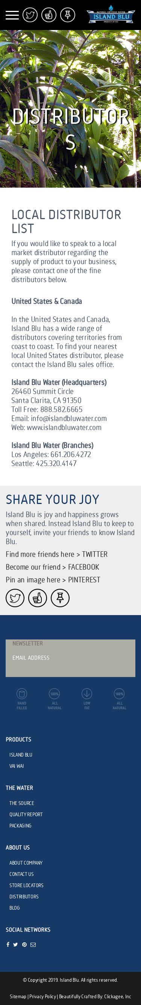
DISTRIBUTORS (23, 897)
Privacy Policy (42, 996)
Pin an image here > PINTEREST (53, 580)
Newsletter (27, 644)
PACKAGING (20, 826)
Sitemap (18, 996)
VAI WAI (16, 766)
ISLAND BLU (20, 755)
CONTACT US (21, 874)
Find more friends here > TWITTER (57, 555)
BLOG (14, 908)
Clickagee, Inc (117, 996)
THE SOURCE (21, 803)
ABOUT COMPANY (25, 863)
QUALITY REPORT (26, 814)
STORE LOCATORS (26, 885)
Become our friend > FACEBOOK (52, 568)
